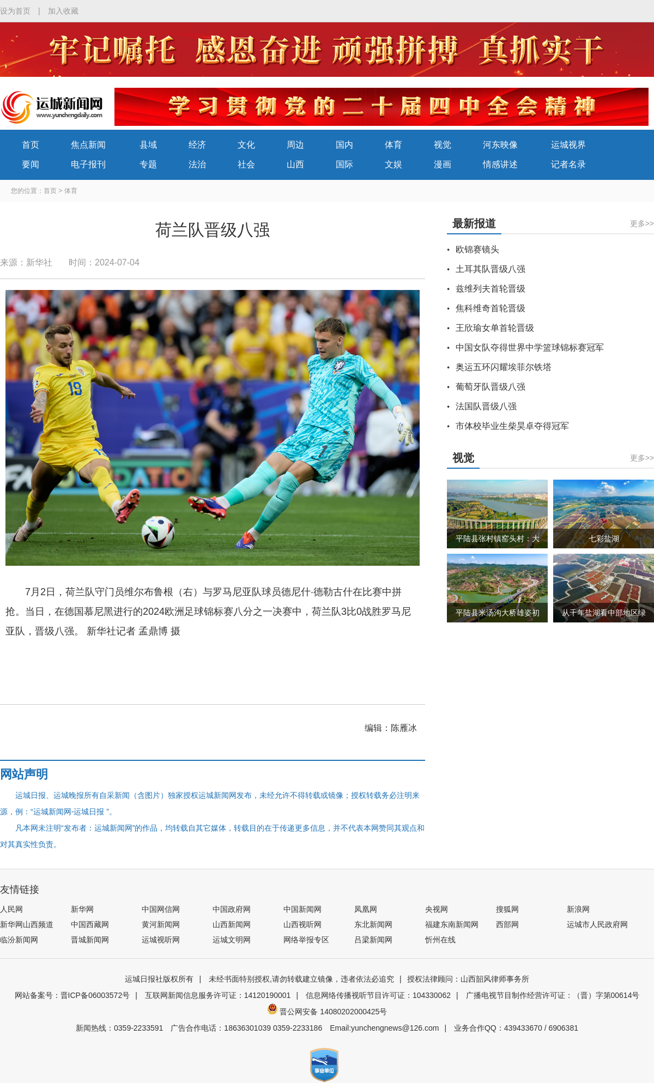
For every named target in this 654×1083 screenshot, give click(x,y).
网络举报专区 (306, 939)
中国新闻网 (302, 909)
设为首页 (15, 11)
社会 (246, 164)
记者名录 (568, 164)
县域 (148, 144)
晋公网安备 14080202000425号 (327, 1011)
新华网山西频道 (26, 924)
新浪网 (578, 909)
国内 (344, 144)
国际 (344, 164)
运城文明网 (232, 939)
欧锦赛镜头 (477, 249)
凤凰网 (365, 909)
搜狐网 (507, 909)
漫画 (442, 164)
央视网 (436, 909)
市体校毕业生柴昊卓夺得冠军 (512, 426)
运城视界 (568, 144)
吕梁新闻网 (373, 939)
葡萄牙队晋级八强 (490, 386)
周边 (295, 144)
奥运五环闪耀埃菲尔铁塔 (504, 367)
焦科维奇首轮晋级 (490, 308)
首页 (30, 144)
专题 (148, 164)
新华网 (82, 909)
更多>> (642, 223)
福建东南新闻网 (452, 924)
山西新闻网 (232, 924)
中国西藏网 (90, 924)
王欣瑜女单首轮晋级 (495, 327)
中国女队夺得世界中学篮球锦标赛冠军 (530, 347)
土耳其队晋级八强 (490, 269)
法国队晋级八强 (486, 406)
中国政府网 (232, 909)
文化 (246, 144)
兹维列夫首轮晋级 (490, 288)
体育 (393, 144)
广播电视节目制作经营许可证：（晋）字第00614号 (553, 995)
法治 (197, 164)
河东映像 (500, 144)
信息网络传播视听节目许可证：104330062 (378, 995)
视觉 (442, 144)
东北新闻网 (373, 924)
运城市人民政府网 (597, 924)
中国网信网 (161, 909)
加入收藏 (63, 11)
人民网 (11, 909)
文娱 (393, 164)
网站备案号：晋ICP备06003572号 (72, 995)
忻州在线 (440, 939)
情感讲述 (500, 164)
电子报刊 (88, 164)
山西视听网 (302, 924)
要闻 (30, 164)
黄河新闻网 (161, 924)
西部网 (507, 924)
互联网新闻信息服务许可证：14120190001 (218, 995)
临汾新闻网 (19, 939)
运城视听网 (161, 939)
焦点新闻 (88, 144)
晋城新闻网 (90, 939)
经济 (197, 144)
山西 (295, 164)
